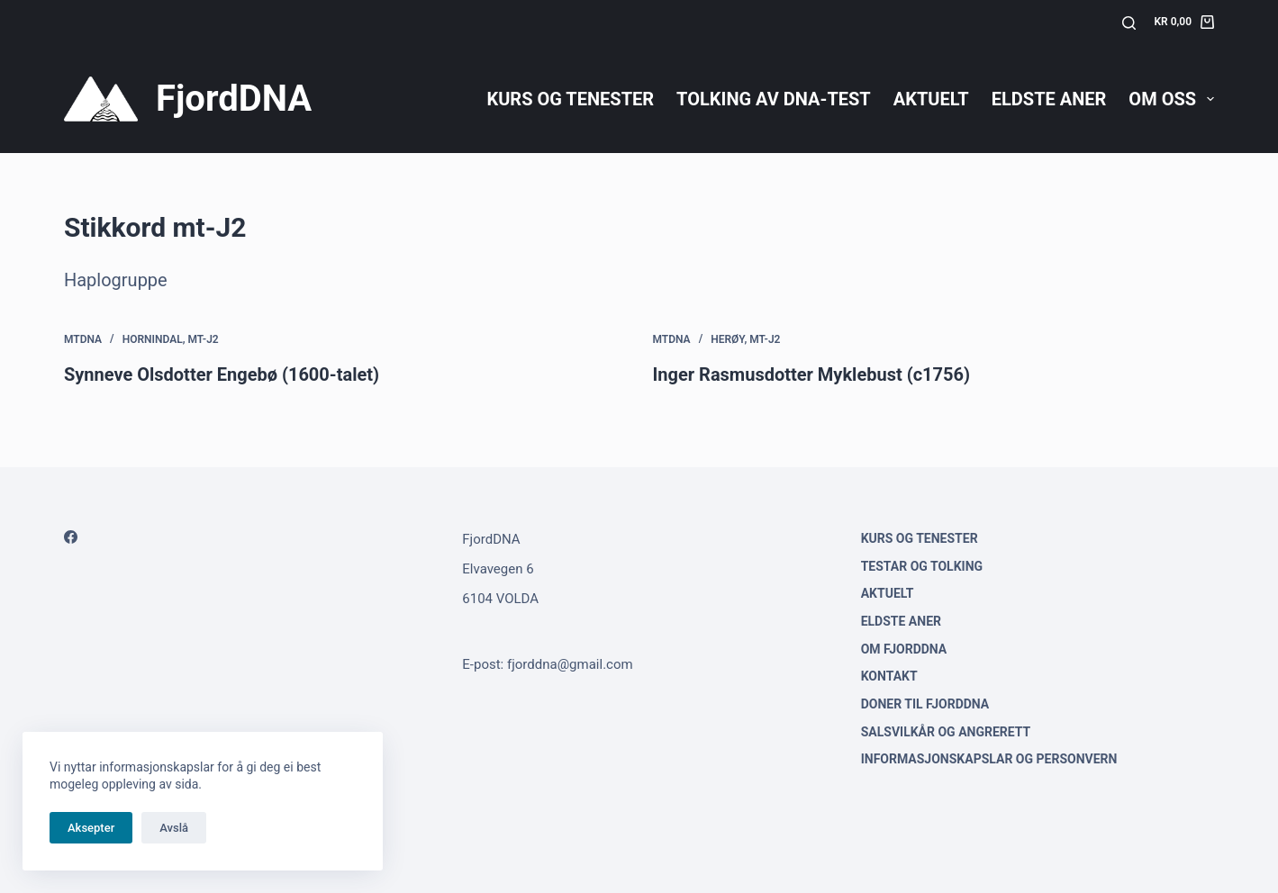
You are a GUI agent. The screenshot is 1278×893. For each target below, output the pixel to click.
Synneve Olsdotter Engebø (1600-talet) (221, 374)
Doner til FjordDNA (925, 704)
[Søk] (1129, 23)
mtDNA (83, 339)
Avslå (173, 827)
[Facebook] (70, 537)
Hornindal (152, 339)
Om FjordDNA (904, 649)
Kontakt (889, 676)
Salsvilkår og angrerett (946, 732)
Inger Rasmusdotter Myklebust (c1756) (812, 374)
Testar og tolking (922, 566)
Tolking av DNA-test (773, 99)
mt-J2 (203, 339)
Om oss (1171, 99)
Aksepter (91, 827)
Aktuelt (931, 99)
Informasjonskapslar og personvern (989, 759)
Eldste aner (1049, 99)
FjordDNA (234, 98)
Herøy (727, 339)
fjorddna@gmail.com (570, 664)
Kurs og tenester (570, 99)
